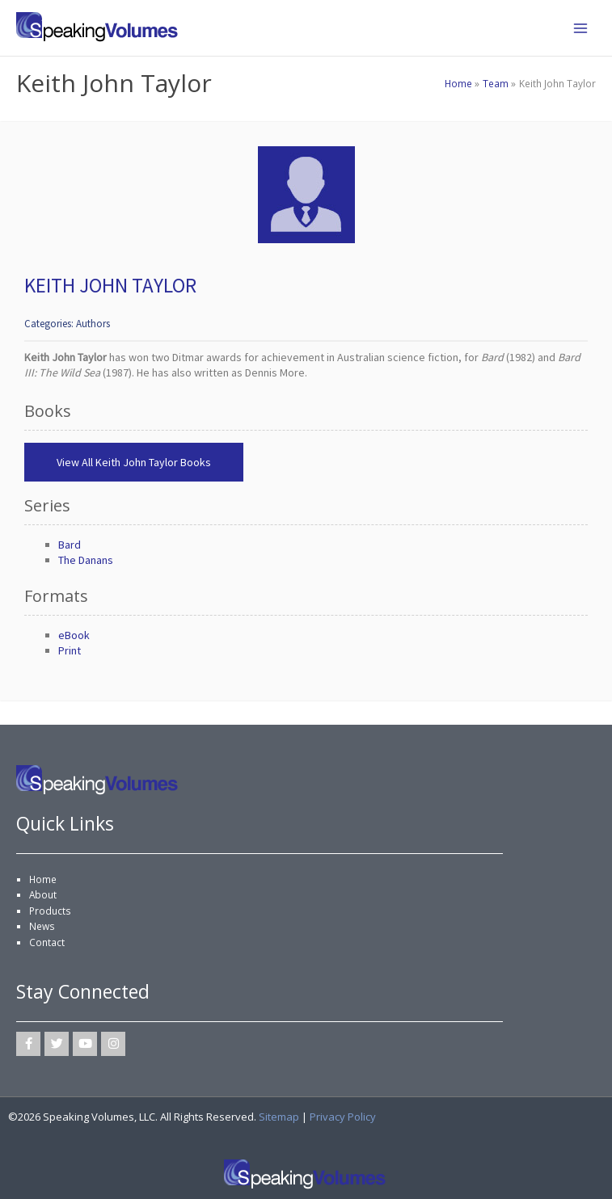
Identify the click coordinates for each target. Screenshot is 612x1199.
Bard (69, 544)
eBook (74, 635)
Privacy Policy (343, 1116)
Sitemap (279, 1116)
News (42, 925)
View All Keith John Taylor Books (134, 462)
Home (43, 879)
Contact (47, 942)
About (43, 894)
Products (50, 910)
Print (69, 650)
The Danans (85, 560)
